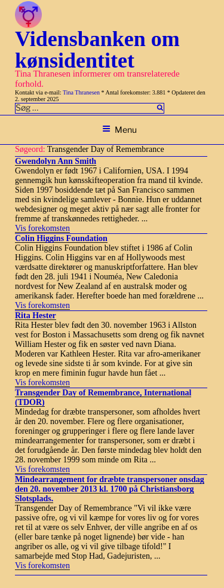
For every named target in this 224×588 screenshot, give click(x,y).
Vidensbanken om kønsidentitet (97, 49)
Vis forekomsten (42, 228)
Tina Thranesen (81, 92)
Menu (119, 129)
